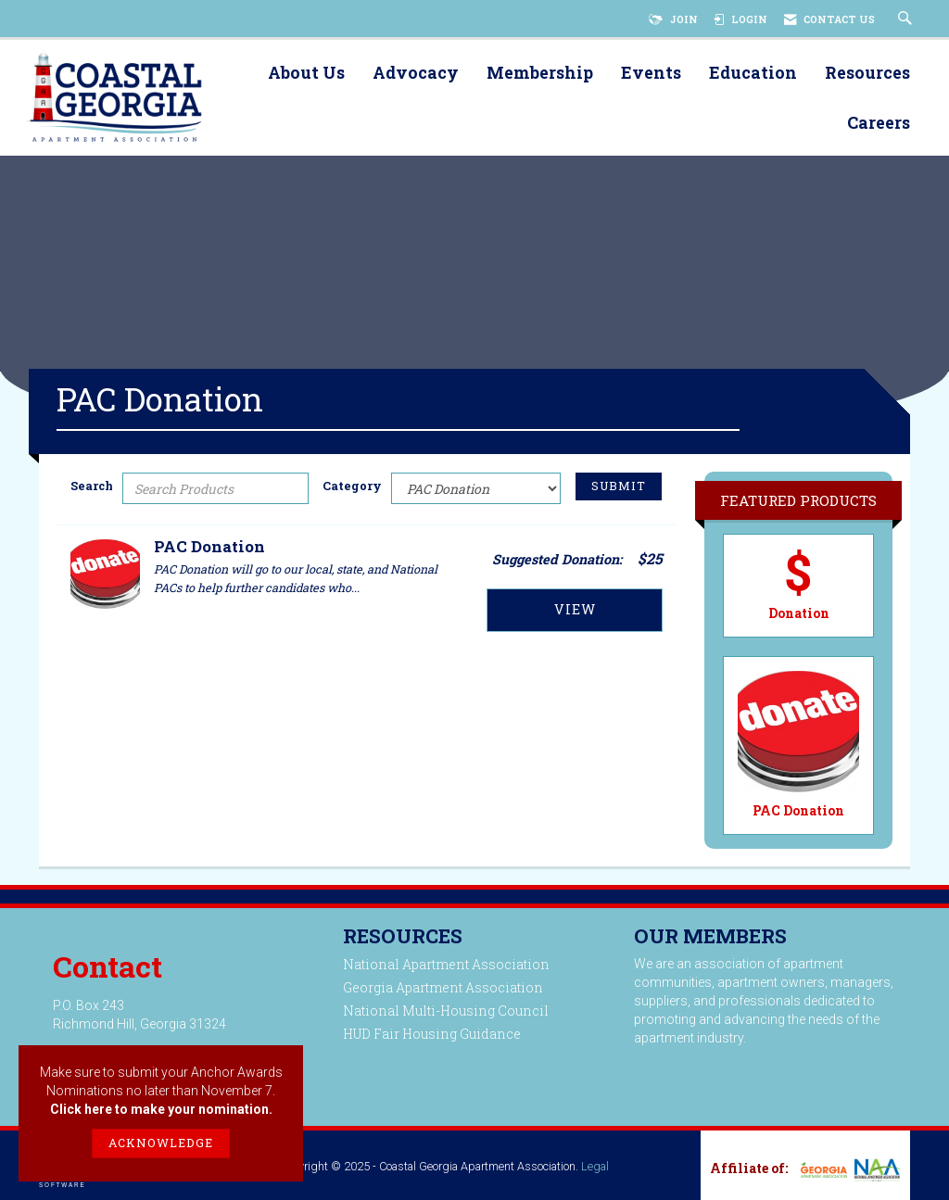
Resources (867, 73)
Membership (540, 73)
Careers (878, 123)
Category (352, 485)
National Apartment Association (446, 964)
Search (91, 485)
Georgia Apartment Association (443, 987)
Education (753, 73)
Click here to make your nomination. (161, 1109)
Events (651, 73)
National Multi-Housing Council (446, 1010)
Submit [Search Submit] (618, 485)
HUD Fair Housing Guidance (432, 1033)
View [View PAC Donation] (575, 609)
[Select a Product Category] (476, 488)
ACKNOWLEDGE (160, 1142)
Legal (595, 1166)
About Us (306, 73)
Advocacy (416, 73)
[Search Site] (907, 19)
